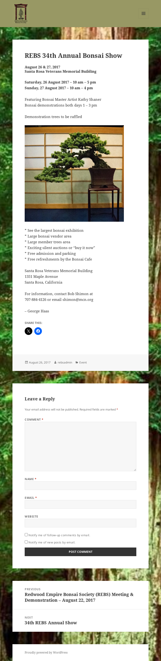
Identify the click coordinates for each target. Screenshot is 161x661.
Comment (34, 419)
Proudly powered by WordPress (46, 652)
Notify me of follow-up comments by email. (59, 535)
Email (31, 498)
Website (31, 516)
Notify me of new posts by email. (52, 542)
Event (83, 362)
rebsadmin (65, 362)
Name (30, 479)
